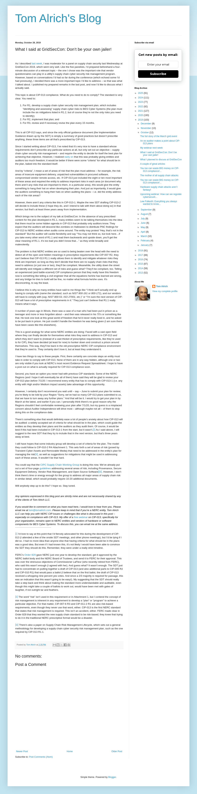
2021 (141, 111)
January (145, 245)
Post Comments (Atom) (41, 757)
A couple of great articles (152, 164)
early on (68, 156)
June (143, 223)
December (146, 123)
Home (70, 751)
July (143, 218)
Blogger (112, 777)
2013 (141, 272)
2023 (141, 102)
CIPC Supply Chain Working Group (59, 464)
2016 (141, 259)
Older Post (116, 751)
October (145, 132)
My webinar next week (151, 147)
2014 (141, 268)
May (143, 227)
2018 (141, 250)
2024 (141, 97)
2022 (141, 106)
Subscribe (158, 74)
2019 (141, 119)
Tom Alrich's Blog (58, 18)
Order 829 (30, 554)
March (144, 236)
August (145, 214)
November (146, 128)
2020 (141, 115)
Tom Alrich (162, 286)
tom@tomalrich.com (40, 510)
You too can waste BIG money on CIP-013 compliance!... (159, 169)
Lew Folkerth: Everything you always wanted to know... (158, 202)
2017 (141, 255)
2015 (141, 264)
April (143, 232)
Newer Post (22, 751)
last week (37, 63)
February (145, 240)
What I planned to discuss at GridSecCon (161, 159)
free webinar (81, 517)
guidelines (45, 468)
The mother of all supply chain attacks (159, 175)
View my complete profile (164, 291)
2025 (141, 93)
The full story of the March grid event (158, 136)
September (146, 209)
